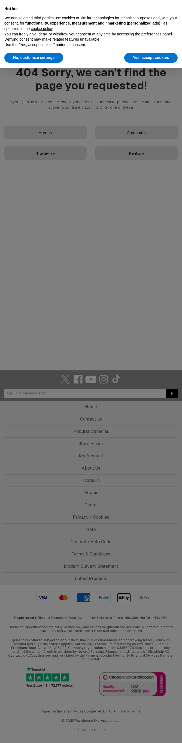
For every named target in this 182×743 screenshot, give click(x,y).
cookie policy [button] (41, 28)
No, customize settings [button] (33, 57)
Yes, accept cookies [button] (151, 57)
